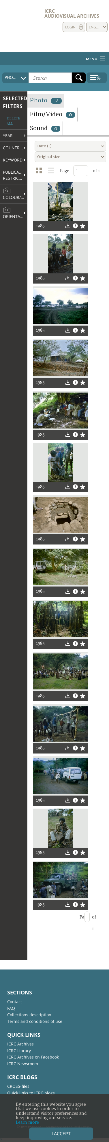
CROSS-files (18, 1086)
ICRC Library (19, 1050)
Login (70, 27)
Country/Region (15, 147)
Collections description (29, 1014)
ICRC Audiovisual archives (71, 13)
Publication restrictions (15, 175)
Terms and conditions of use (34, 1021)
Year (8, 135)
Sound (45, 128)
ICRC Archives (20, 1044)
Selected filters (15, 102)
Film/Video (52, 114)
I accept (61, 1133)
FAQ (11, 1008)
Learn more (27, 1122)
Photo (46, 100)
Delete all (13, 121)
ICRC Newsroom (22, 1063)
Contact (14, 1001)
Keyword (12, 160)
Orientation (15, 212)
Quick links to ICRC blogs (31, 1093)
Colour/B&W (15, 193)
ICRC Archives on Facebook (33, 1057)
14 (56, 101)
